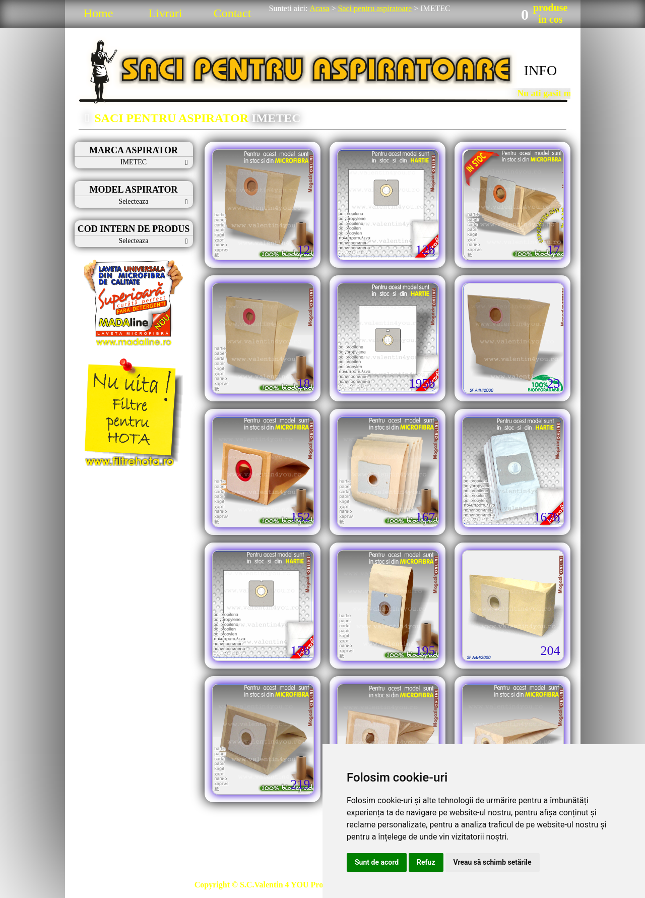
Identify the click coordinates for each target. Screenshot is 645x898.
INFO (540, 70)
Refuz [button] (426, 862)
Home (98, 13)
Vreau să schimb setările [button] (493, 862)
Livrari (165, 13)
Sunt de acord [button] (377, 862)
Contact (232, 13)
